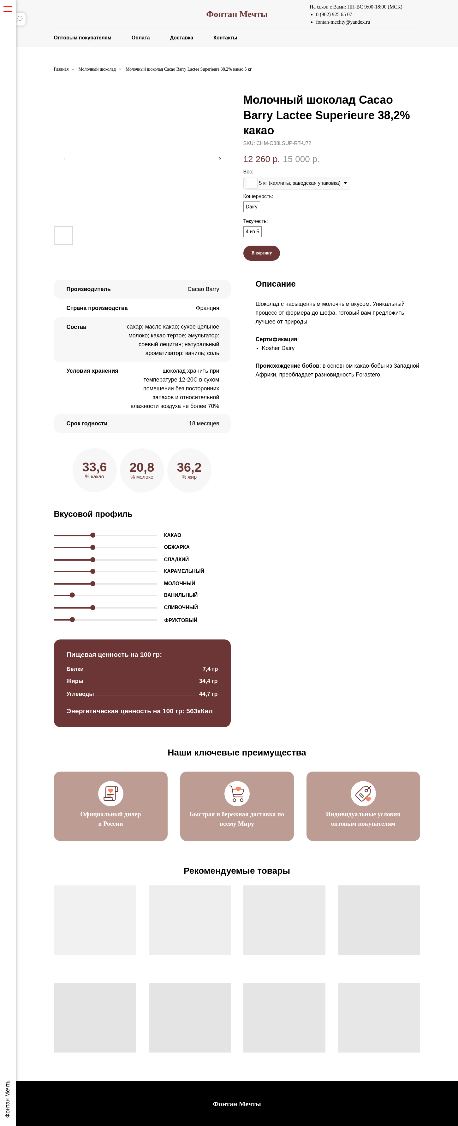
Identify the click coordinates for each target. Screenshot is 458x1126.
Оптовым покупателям (82, 37)
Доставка (181, 37)
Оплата (141, 37)
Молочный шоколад (97, 69)
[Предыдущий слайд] (65, 158)
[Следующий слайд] (219, 158)
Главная (61, 69)
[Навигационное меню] (7, 9)
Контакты (225, 37)
